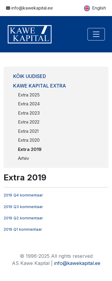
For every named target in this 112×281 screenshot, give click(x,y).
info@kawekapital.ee (29, 7)
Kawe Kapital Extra (39, 86)
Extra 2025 (29, 95)
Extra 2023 (29, 113)
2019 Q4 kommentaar (23, 195)
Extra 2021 (28, 131)
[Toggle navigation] (96, 34)
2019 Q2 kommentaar (23, 218)
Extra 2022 (28, 122)
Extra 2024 (29, 104)
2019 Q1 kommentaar (23, 229)
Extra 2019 (30, 149)
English (95, 8)
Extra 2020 (29, 140)
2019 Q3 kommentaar (23, 206)
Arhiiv (23, 158)
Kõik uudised (29, 76)
